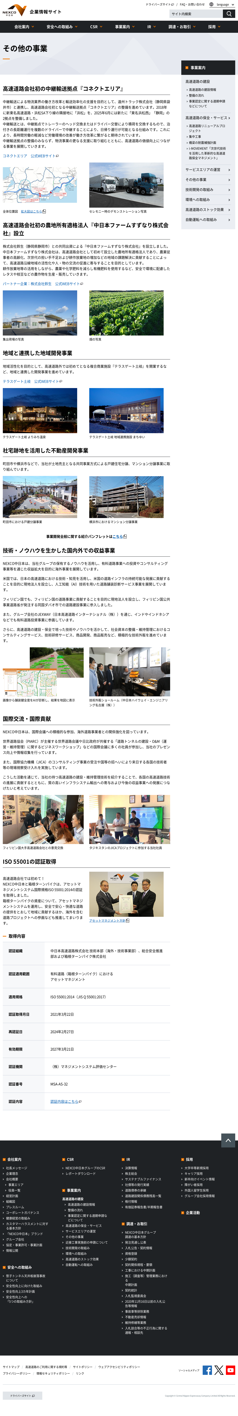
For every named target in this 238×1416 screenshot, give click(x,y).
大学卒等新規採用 (197, 1168)
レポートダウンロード (81, 1173)
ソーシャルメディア (188, 1370)
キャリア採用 (194, 1173)
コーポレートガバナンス (22, 1212)
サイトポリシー (83, 1367)
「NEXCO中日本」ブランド (24, 1233)
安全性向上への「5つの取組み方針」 (20, 1299)
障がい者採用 (194, 1184)
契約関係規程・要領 (138, 1264)
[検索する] (229, 14)
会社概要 (12, 1179)
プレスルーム (15, 1207)
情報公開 (12, 1250)
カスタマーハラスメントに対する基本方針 (27, 1225)
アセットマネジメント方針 (109, 920)
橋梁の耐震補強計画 (202, 142)
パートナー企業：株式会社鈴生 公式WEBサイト (43, 283)
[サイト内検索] (196, 14)
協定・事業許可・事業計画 (24, 1245)
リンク (80, 1373)
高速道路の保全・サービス (206, 117)
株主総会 (131, 1173)
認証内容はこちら (66, 1101)
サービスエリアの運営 (202, 169)
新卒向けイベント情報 (200, 1179)
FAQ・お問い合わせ (192, 4)
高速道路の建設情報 (202, 89)
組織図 (10, 1201)
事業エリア (15, 1184)
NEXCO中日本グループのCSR (85, 1168)
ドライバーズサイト (160, 4)
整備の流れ (196, 95)
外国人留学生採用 (197, 1190)
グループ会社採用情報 (200, 1195)
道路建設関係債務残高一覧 (143, 1195)
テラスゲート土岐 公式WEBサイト (32, 381)
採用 (212, 26)
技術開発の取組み (199, 189)
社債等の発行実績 (137, 1184)
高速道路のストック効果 (204, 209)
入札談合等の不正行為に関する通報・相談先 (146, 1330)
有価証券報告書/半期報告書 (143, 1207)
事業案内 (122, 26)
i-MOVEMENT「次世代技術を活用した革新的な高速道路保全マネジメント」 (207, 153)
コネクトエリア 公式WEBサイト (31, 155)
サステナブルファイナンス (143, 1179)
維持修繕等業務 (135, 1322)
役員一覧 (14, 1190)
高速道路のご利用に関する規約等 (46, 1367)
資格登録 (131, 1253)
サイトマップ (11, 1367)
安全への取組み (60, 26)
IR (149, 26)
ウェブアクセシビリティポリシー (119, 1367)
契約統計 (131, 1290)
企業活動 (193, 1212)
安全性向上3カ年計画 (20, 1291)
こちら (119, 536)
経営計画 (12, 1195)
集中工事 (195, 136)
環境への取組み (197, 199)
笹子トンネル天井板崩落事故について (25, 1277)
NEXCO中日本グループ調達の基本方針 (140, 1234)
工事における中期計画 (140, 1270)
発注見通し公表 (135, 1242)
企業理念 (12, 1173)
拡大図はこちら (33, 211)
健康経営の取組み (18, 1218)
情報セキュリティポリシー (53, 1373)
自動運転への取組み (201, 219)
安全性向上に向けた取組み (24, 1285)
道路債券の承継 (135, 1190)
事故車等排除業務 (137, 1311)
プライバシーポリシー (17, 1373)
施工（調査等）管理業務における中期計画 (146, 1280)
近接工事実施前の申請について (87, 1242)
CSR (94, 26)
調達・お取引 (180, 26)
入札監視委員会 (135, 1295)
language (223, 4)
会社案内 (21, 26)
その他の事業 (195, 179)
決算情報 (131, 1168)
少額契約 (131, 1259)
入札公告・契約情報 (138, 1248)
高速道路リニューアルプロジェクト (207, 128)
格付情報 (131, 1201)
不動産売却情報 (135, 1317)
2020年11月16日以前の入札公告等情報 (145, 1303)
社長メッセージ (16, 1168)
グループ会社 (15, 1239)
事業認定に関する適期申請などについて (207, 103)
